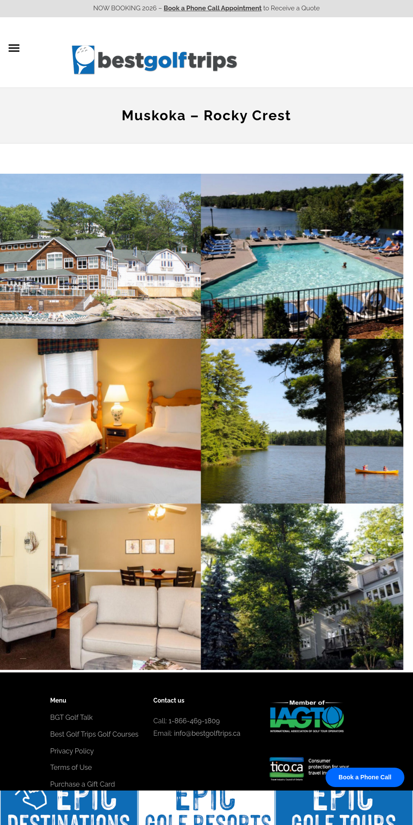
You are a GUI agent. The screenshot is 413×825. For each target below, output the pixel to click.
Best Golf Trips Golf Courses (94, 734)
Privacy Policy (72, 751)
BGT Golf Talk (71, 717)
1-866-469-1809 (194, 721)
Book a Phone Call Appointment (212, 8)
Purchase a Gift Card (82, 784)
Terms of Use (71, 767)
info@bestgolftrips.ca (207, 733)
